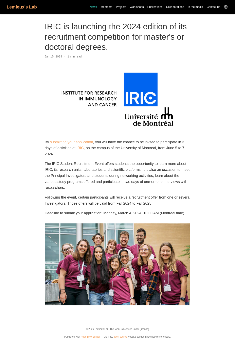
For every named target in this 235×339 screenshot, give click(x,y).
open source (120, 336)
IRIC (80, 148)
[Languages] (226, 7)
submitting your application (71, 142)
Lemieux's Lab (22, 7)
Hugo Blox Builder (90, 336)
